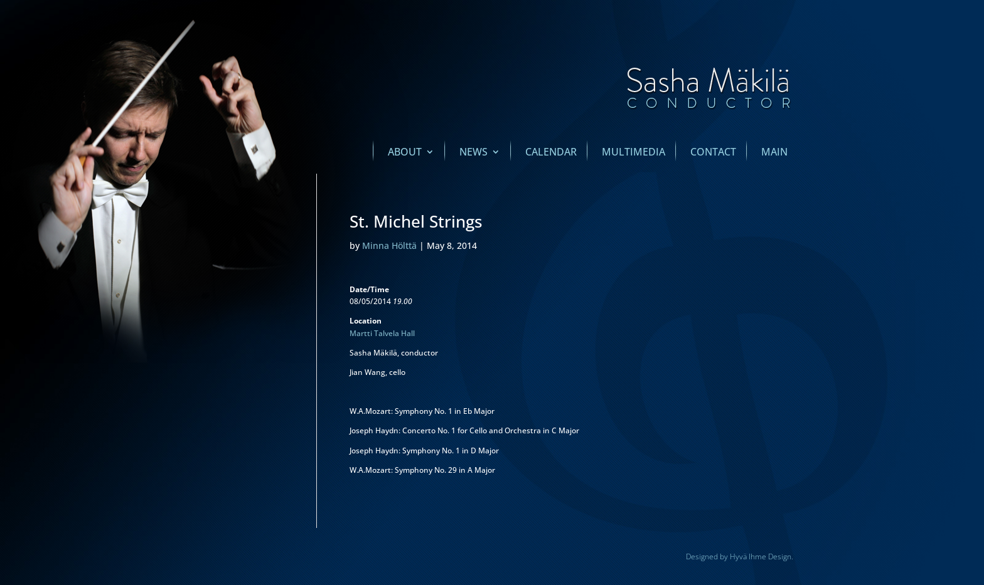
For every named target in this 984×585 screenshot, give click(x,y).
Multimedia (633, 153)
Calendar (551, 153)
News (473, 153)
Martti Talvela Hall (382, 333)
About (405, 153)
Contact (713, 153)
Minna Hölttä (389, 245)
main (774, 153)
